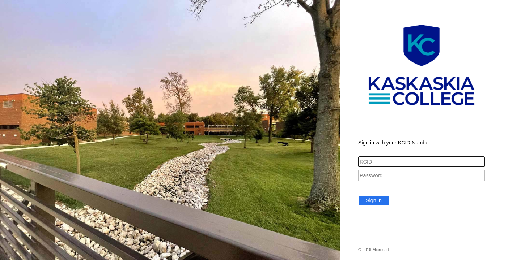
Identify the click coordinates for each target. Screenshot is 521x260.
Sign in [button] (374, 200)
